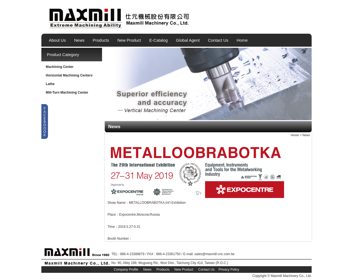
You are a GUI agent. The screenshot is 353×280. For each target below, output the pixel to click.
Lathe (50, 84)
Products (101, 40)
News (79, 40)
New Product (129, 40)
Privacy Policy (229, 269)
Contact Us (218, 40)
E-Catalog (158, 40)
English (289, 25)
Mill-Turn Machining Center (67, 92)
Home (242, 40)
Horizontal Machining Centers (69, 75)
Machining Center (60, 67)
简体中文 (308, 25)
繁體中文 (298, 25)
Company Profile (126, 269)
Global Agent (188, 40)
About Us (57, 40)
